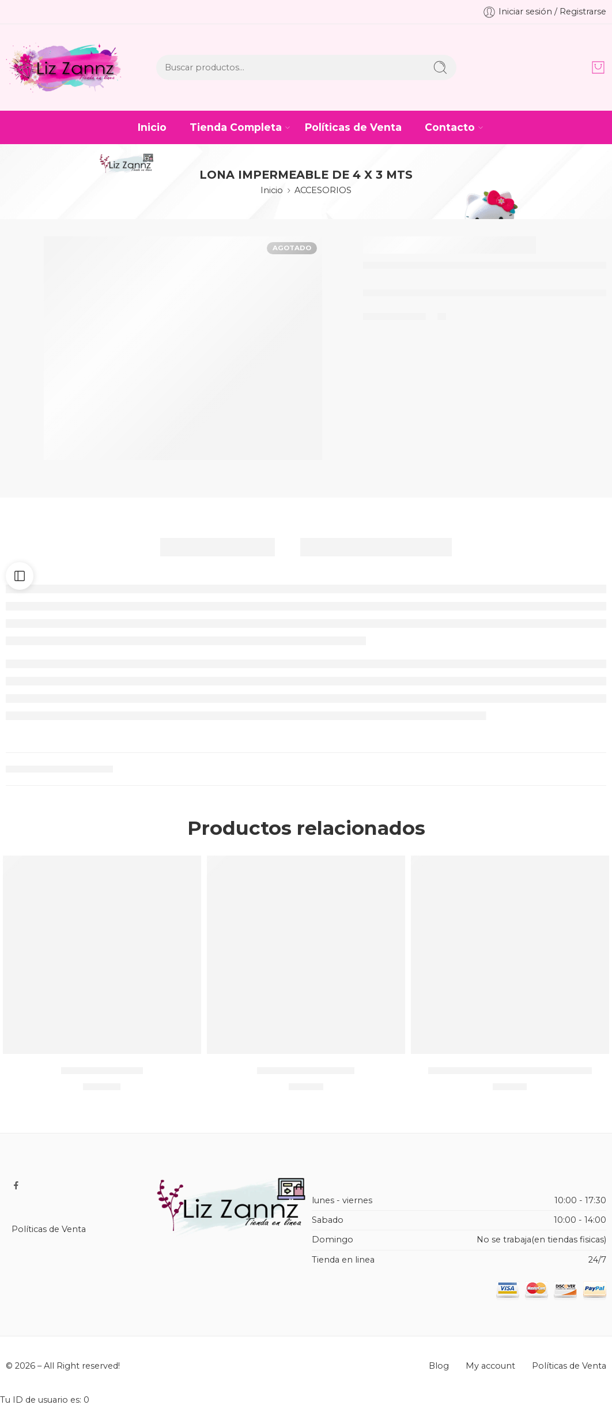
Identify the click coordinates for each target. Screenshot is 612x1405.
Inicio (152, 127)
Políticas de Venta (353, 127)
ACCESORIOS (323, 190)
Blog (439, 1366)
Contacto (450, 127)
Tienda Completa (236, 127)
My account (490, 1366)
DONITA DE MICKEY (305, 1070)
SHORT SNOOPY (102, 1070)
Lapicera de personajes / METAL (510, 1070)
